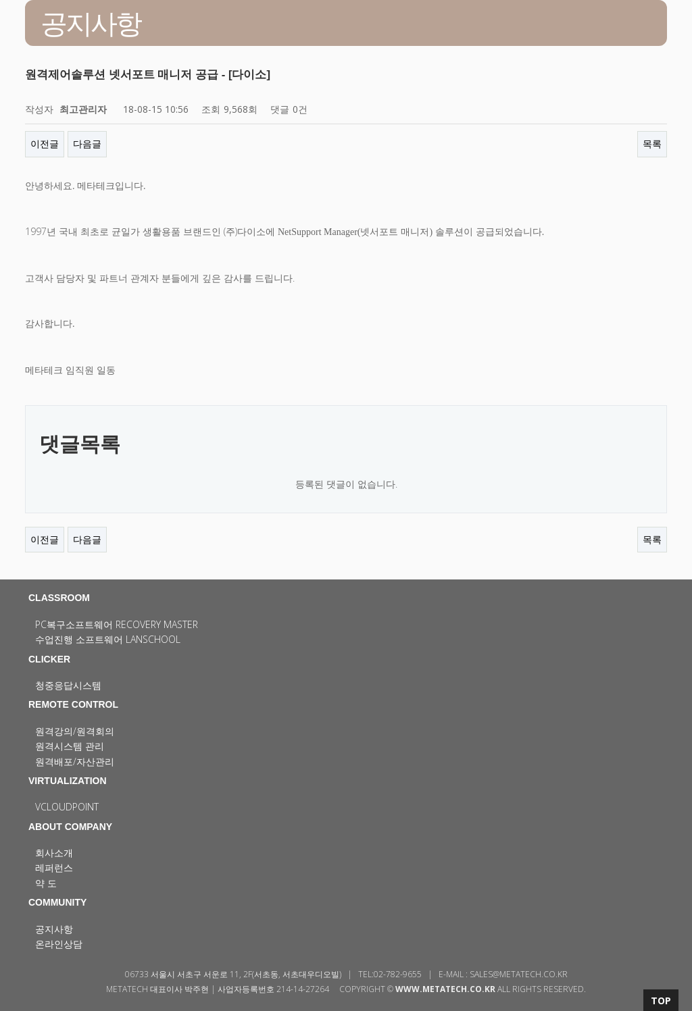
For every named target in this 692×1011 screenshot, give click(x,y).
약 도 (46, 883)
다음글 (87, 143)
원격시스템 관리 (69, 746)
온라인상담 (58, 943)
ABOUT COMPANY (70, 826)
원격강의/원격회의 (74, 731)
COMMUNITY (57, 902)
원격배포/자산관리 (74, 761)
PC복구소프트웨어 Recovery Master (116, 624)
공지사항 (54, 929)
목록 (652, 143)
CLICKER (49, 659)
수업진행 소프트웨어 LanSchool (107, 639)
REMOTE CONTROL (73, 704)
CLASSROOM (59, 597)
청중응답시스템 (68, 685)
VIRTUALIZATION (67, 780)
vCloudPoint (67, 806)
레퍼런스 (54, 867)
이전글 (44, 143)
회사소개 (54, 852)
